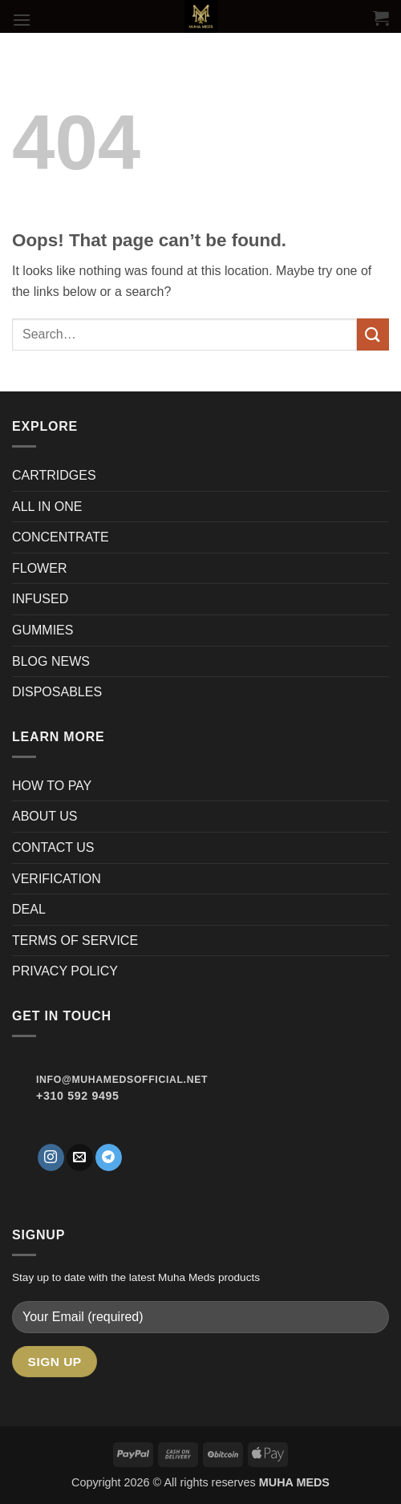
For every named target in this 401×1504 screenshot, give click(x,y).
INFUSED (40, 599)
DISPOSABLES (57, 692)
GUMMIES (42, 630)
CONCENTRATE (62, 537)
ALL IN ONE (47, 506)
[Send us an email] (80, 1157)
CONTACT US (53, 847)
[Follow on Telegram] (108, 1157)
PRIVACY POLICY (65, 971)
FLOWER (39, 568)
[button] (21, 19)
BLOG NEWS (51, 661)
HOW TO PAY (51, 786)
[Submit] (373, 334)
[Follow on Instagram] (51, 1157)
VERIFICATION (56, 879)
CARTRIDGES (54, 475)
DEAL (29, 909)
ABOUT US (45, 816)
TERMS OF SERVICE (75, 940)
